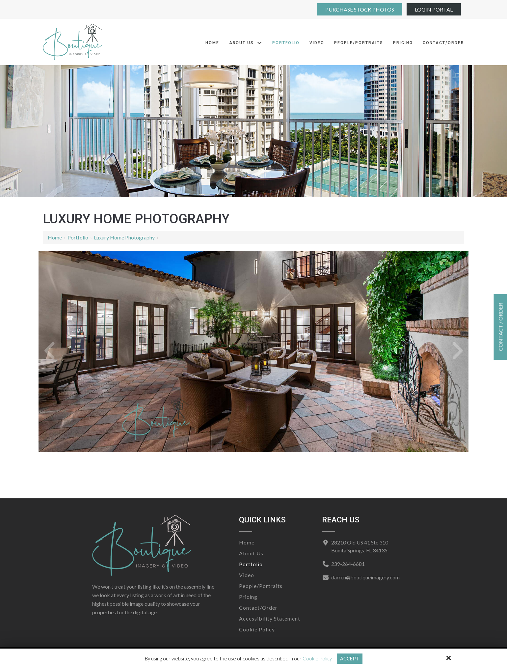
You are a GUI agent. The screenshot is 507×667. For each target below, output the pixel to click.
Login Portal (434, 9)
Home (55, 237)
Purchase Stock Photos (359, 9)
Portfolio (77, 237)
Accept (349, 658)
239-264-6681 (347, 564)
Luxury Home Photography (124, 237)
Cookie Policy (317, 658)
